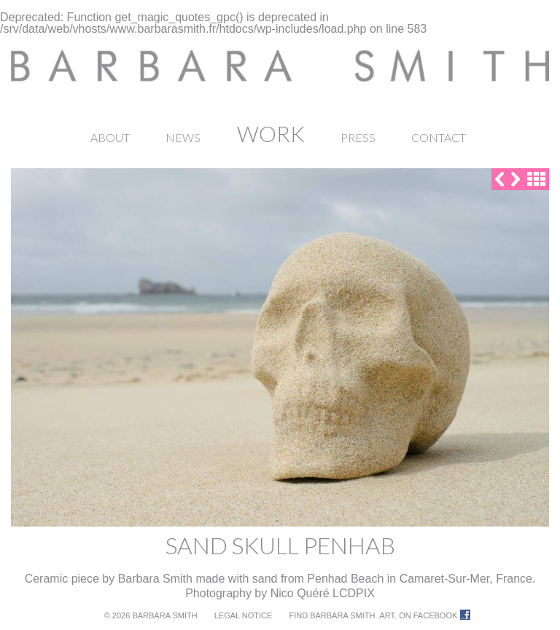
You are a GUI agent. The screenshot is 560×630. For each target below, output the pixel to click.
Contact (438, 137)
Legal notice (243, 615)
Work (271, 133)
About (110, 137)
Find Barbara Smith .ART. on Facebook (373, 615)
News (183, 137)
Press (358, 137)
